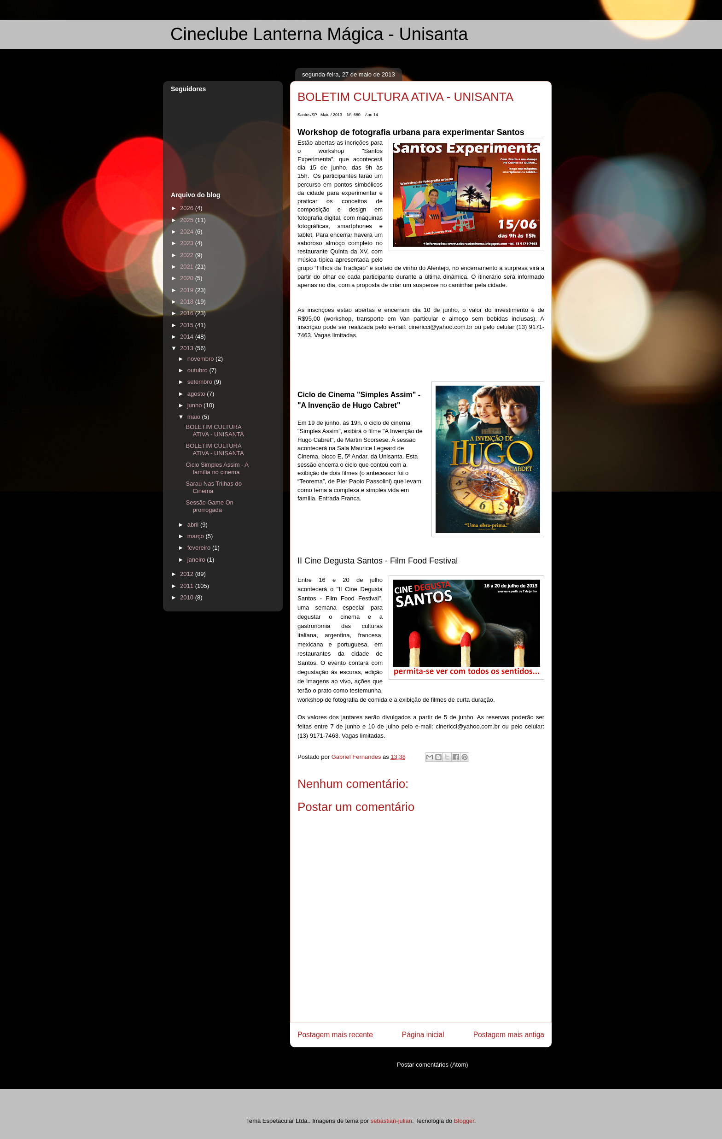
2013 (187, 348)
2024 (187, 231)
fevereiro (199, 547)
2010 (187, 597)
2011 (187, 585)
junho (195, 405)
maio (194, 416)
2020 (187, 278)
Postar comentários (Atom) (432, 1064)
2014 (187, 336)
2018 (187, 301)
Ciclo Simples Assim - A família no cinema (217, 468)
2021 (187, 266)
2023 (187, 243)
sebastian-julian (391, 1120)
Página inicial (423, 1035)
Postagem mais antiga (508, 1035)
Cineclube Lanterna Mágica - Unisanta (319, 34)
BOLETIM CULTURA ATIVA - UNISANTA (215, 430)
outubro (198, 370)
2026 (187, 208)
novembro (201, 358)
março (196, 536)
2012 (187, 573)
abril (193, 524)
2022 (187, 255)
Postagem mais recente (335, 1035)
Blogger (464, 1120)
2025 (187, 220)
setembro (200, 381)
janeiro (197, 559)
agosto (197, 393)
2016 (187, 313)
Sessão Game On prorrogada (209, 506)
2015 (187, 325)
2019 (187, 290)
